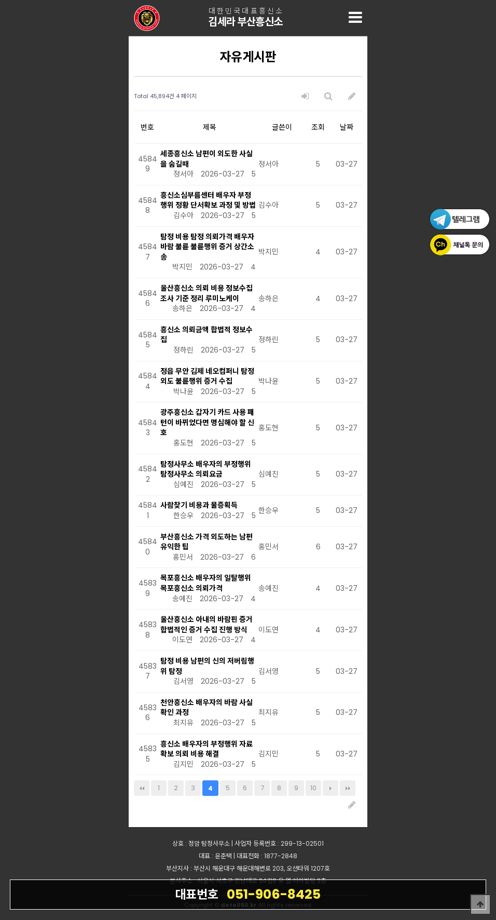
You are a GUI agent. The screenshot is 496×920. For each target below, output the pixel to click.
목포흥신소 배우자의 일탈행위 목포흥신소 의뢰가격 (205, 583)
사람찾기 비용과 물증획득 (199, 505)
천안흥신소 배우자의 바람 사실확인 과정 (206, 707)
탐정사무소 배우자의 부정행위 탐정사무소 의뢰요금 (205, 469)
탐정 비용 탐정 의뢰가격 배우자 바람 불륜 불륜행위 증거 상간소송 (207, 247)
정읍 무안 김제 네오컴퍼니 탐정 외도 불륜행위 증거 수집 (207, 376)
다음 (330, 788)
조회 (318, 127)
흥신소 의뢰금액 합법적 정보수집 (206, 334)
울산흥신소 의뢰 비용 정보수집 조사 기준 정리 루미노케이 (206, 293)
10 (313, 788)
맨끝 (347, 788)
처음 (141, 788)
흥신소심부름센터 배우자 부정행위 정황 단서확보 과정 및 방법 (208, 200)
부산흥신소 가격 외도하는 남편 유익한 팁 (206, 542)
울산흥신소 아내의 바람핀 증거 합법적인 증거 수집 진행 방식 (206, 624)
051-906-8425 (248, 894)
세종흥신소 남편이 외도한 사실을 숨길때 (206, 158)
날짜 (346, 127)
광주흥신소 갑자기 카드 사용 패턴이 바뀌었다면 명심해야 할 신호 (207, 422)
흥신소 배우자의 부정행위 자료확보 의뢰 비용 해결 (206, 749)
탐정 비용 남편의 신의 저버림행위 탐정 (207, 666)
